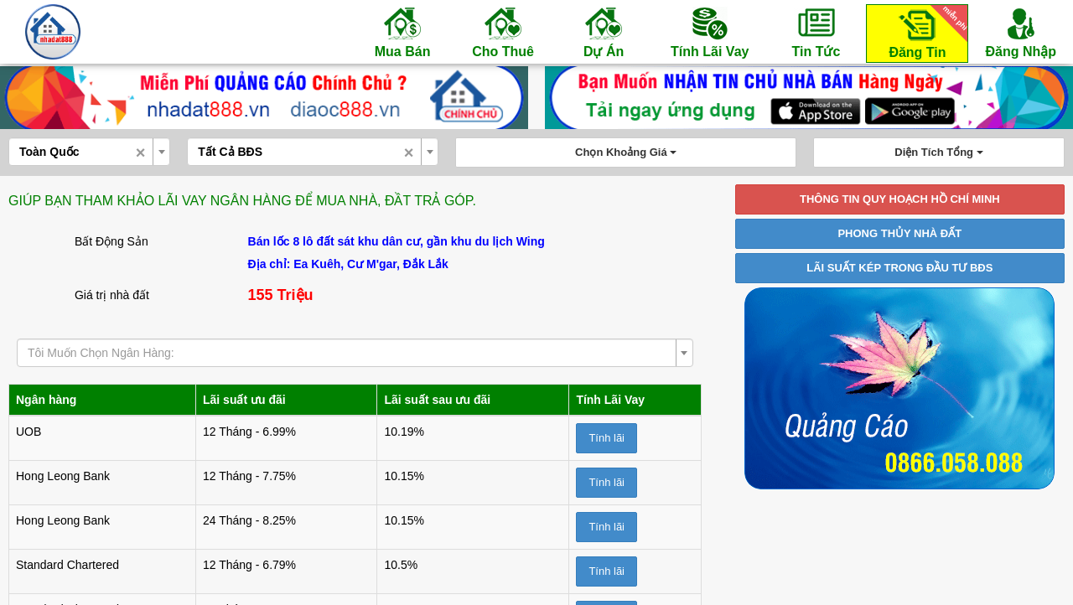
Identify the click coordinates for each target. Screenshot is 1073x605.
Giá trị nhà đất (112, 295)
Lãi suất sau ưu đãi (437, 399)
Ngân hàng (46, 399)
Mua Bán (402, 32)
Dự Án (603, 32)
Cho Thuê (502, 32)
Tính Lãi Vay (710, 32)
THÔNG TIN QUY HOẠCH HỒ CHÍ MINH (900, 199)
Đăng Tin (925, 32)
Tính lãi (606, 438)
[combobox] (89, 151)
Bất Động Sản (111, 241)
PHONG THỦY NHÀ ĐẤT (899, 233)
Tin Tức (815, 32)
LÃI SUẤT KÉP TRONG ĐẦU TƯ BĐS (899, 267)
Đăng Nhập (1020, 32)
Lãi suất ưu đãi (244, 399)
